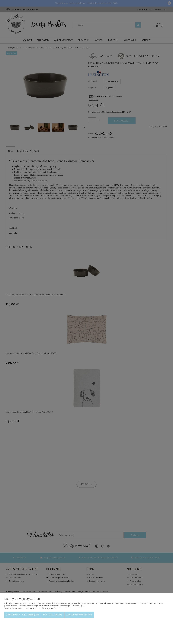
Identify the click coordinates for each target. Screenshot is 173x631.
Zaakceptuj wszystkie (79, 614)
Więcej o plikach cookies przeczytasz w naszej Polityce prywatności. (30, 608)
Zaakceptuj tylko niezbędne (22, 614)
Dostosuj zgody (52, 614)
